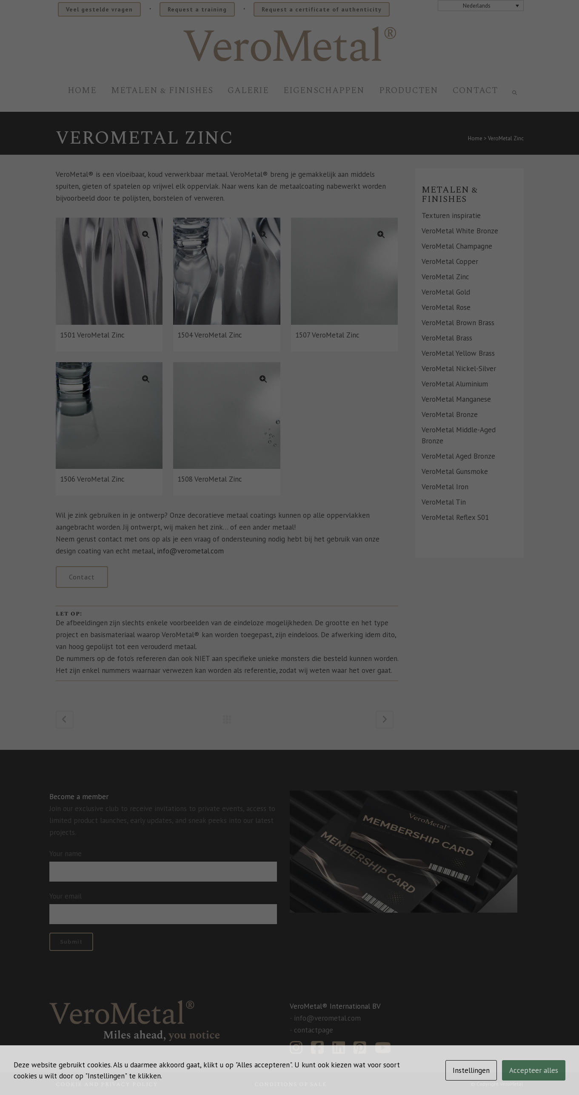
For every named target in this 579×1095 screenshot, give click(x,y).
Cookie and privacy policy (107, 1084)
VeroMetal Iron (445, 486)
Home (475, 138)
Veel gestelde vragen (99, 9)
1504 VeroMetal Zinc (209, 335)
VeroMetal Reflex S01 (455, 517)
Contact (82, 577)
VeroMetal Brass (447, 338)
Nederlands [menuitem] (477, 5)
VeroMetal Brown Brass (458, 322)
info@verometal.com (190, 551)
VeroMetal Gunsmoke (455, 471)
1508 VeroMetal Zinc (209, 479)
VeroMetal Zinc (445, 276)
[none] (481, 5)
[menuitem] (481, 5)
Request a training (197, 9)
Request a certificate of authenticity (322, 9)
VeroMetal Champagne (457, 246)
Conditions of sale (290, 1084)
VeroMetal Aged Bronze (458, 456)
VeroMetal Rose (446, 307)
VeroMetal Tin (444, 502)
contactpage (313, 1030)
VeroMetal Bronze (450, 414)
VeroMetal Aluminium (455, 384)
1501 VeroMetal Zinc (92, 335)
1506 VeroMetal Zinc (92, 479)
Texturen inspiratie (451, 215)
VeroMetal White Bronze (460, 230)
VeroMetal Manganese (456, 399)
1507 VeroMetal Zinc (327, 335)
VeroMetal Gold (446, 292)
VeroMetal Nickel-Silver (459, 368)
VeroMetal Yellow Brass (458, 353)
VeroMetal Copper (450, 261)
